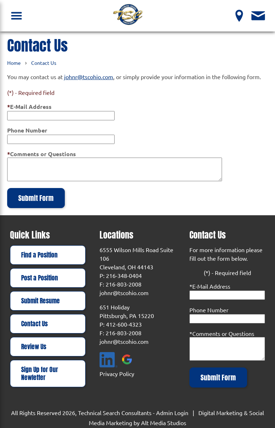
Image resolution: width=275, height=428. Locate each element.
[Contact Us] (258, 15)
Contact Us (43, 62)
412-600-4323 (124, 324)
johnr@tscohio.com (88, 76)
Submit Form (36, 198)
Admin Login (172, 412)
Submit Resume (40, 301)
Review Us (33, 346)
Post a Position (39, 278)
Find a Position (39, 255)
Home (14, 62)
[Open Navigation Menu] (16, 15)
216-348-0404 (124, 275)
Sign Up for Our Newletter (39, 373)
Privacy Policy (117, 373)
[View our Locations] (239, 15)
